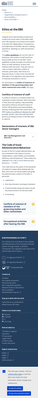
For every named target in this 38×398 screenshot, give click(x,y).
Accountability (9, 17)
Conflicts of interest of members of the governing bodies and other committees (15, 208)
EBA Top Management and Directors (14, 137)
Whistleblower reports (10, 292)
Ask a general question (10, 280)
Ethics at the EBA (10, 19)
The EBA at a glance (9, 331)
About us (7, 12)
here (31, 87)
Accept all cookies (15, 388)
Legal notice (6, 338)
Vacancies (5, 334)
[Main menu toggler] (34, 4)
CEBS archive (7, 360)
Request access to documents (13, 287)
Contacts (5, 278)
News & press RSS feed (10, 304)
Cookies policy (7, 341)
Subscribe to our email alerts (12, 302)
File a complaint (7, 290)
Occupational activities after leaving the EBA (15, 222)
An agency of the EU (12, 257)
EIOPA (4, 353)
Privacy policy (7, 336)
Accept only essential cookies (19, 393)
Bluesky (7, 314)
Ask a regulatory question (11, 285)
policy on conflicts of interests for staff (20, 112)
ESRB (4, 358)
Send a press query (9, 283)
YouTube (7, 321)
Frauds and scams (8, 343)
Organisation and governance (15, 15)
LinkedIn (7, 317)
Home (4, 10)
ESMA (4, 355)
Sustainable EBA (12, 267)
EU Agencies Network (12, 262)
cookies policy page (15, 374)
